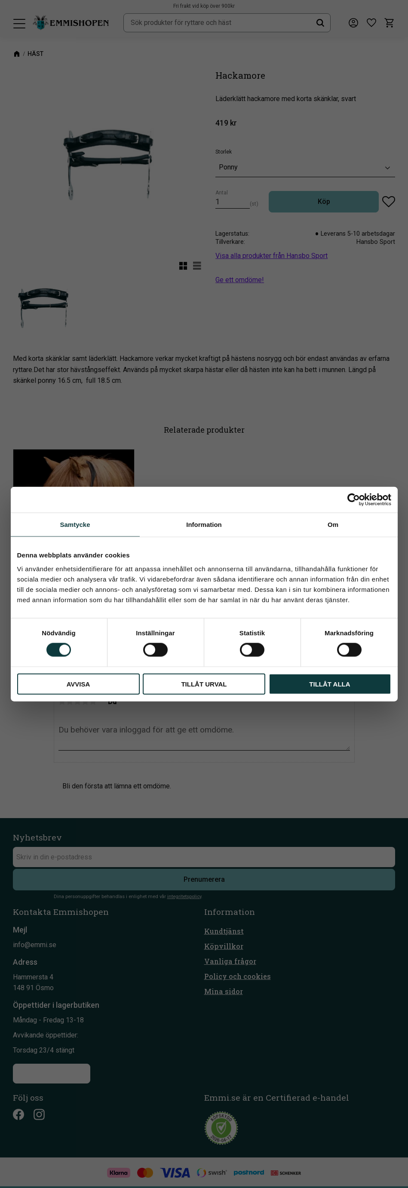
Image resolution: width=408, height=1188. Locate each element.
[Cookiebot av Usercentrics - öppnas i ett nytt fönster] (353, 499)
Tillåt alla (329, 683)
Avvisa (78, 683)
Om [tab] (333, 524)
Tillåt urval (204, 683)
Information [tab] (204, 524)
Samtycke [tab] (75, 524)
